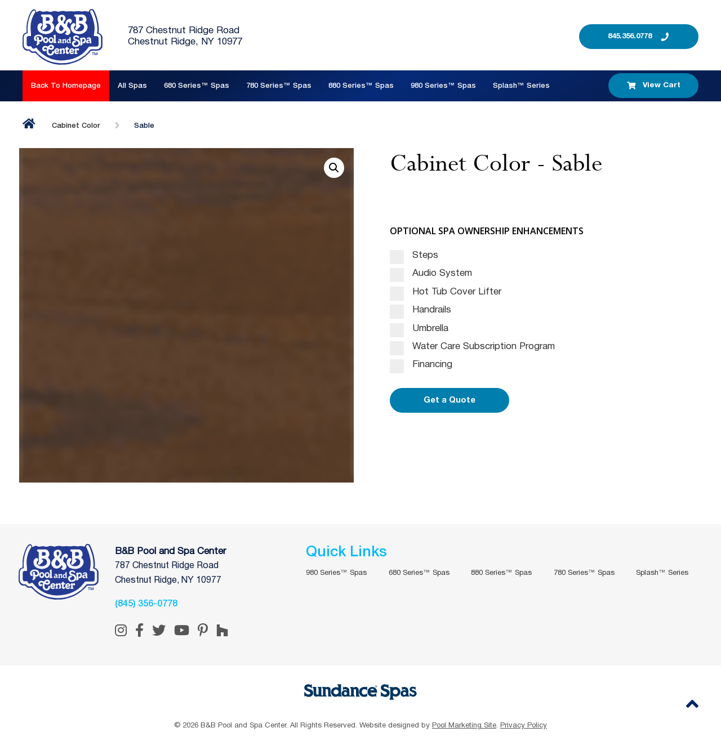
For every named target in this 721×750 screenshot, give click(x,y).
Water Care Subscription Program (472, 346)
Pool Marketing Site (464, 725)
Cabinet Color (76, 126)
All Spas (132, 86)
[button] (334, 168)
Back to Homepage (66, 86)
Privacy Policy (523, 725)
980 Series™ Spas (443, 86)
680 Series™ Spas (196, 86)
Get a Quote (449, 400)
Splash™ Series (521, 86)
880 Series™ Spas (361, 86)
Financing (421, 364)
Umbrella (419, 328)
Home (29, 124)
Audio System (431, 273)
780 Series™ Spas (278, 86)
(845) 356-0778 (146, 604)
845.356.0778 (630, 36)
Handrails (420, 310)
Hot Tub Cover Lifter (445, 292)
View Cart (653, 86)
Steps (414, 255)
